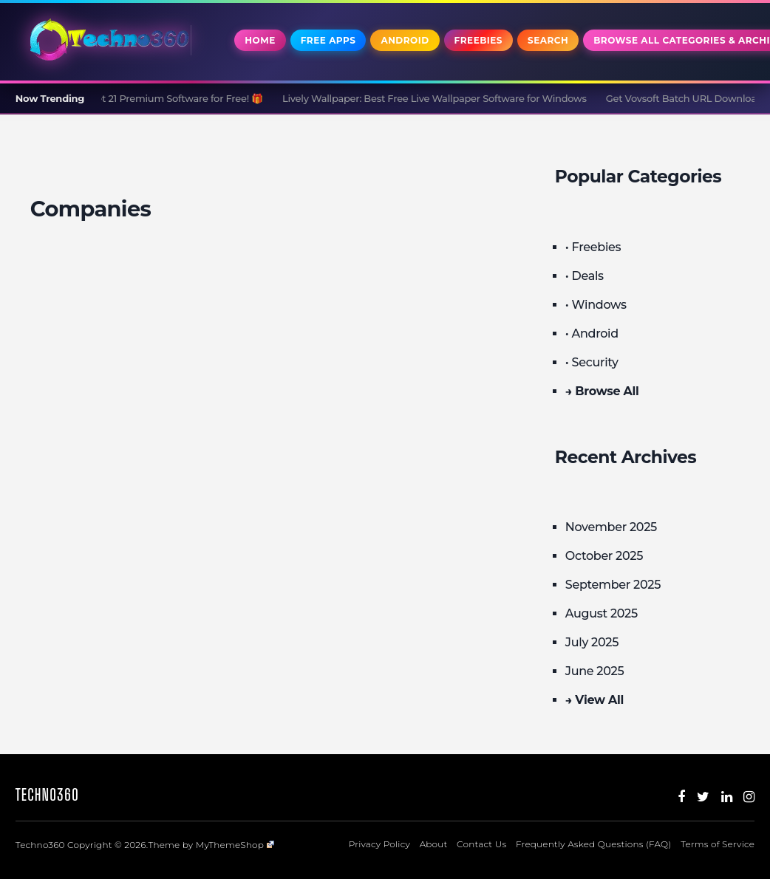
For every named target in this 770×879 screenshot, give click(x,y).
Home (260, 40)
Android (405, 40)
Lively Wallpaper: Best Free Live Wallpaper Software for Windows (439, 98)
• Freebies (593, 247)
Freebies (478, 40)
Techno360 (47, 794)
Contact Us (481, 843)
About (434, 843)
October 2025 (604, 556)
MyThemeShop (235, 844)
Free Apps (328, 40)
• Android (592, 333)
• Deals (584, 276)
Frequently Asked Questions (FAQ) (594, 843)
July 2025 (592, 642)
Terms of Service (717, 843)
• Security (592, 362)
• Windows (596, 305)
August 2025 (601, 613)
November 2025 (611, 527)
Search (548, 40)
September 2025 (613, 585)
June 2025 (594, 671)
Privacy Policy (379, 843)
